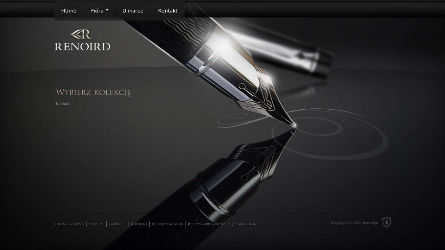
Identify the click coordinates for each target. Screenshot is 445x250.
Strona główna (69, 224)
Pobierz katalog (167, 224)
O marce (133, 10)
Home (68, 10)
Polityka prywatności (209, 224)
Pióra (97, 10)
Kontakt (168, 10)
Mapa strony (246, 224)
